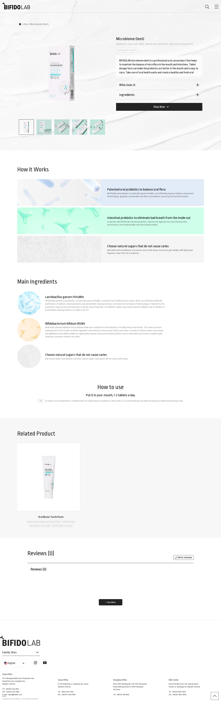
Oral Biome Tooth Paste (51, 516)
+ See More (110, 602)
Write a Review (183, 557)
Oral (25, 24)
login (4, 696)
